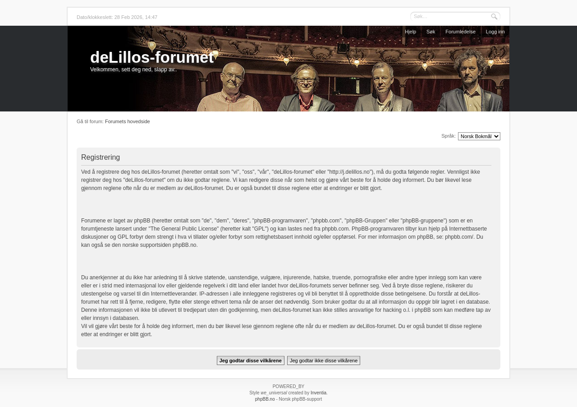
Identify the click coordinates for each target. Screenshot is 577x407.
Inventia (318, 392)
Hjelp (410, 31)
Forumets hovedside (127, 121)
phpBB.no (185, 245)
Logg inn (495, 31)
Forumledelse (460, 31)
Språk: (448, 136)
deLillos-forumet (152, 57)
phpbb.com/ (459, 237)
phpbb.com (335, 229)
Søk (430, 31)
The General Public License (184, 229)
